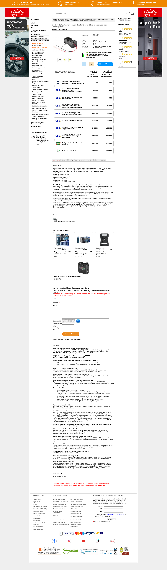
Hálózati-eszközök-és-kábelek (40, 114)
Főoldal (55, 19)
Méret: (84, 42)
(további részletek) (106, 46)
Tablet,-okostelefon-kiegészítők (38, 76)
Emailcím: (56, 302)
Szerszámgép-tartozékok (39, 68)
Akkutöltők (34, 25)
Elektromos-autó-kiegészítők (40, 41)
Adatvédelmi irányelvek (73, 339)
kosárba (105, 64)
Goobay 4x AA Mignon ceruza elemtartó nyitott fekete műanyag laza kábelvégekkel (42, 139)
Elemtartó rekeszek (103, 19)
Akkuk (33, 23)
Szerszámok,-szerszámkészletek (37, 70)
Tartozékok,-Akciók (37, 43)
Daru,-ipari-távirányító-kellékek (38, 103)
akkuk (72, 559)
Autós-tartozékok (37, 74)
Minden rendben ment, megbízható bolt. (127, 31)
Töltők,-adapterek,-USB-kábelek (38, 31)
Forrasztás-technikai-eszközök (38, 62)
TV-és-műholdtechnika (38, 116)
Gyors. (127, 56)
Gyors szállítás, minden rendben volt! (127, 40)
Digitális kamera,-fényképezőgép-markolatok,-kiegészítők (40, 81)
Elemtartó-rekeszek (90, 19)
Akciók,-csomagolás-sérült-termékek (40, 111)
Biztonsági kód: (57, 321)
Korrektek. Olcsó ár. (127, 49)
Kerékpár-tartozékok (38, 85)
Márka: (84, 45)
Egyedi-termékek (36, 126)
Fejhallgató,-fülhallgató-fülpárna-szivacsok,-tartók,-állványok (39, 54)
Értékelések (123, 24)
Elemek (33, 28)
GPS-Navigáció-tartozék (39, 108)
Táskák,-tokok (36, 87)
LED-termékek (35, 34)
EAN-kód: (85, 48)
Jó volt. (127, 64)
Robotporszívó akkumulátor (57, 511)
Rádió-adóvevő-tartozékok (39, 106)
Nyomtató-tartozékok (38, 96)
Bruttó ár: (85, 35)
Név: (54, 298)
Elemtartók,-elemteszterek (40, 48)
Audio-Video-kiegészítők (39, 50)
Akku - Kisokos (84, 291)
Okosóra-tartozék (37, 94)
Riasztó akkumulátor (77, 517)
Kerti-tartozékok (36, 45)
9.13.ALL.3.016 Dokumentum (64, 221)
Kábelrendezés (36, 57)
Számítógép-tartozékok (38, 59)
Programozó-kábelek (38, 65)
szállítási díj (101, 485)
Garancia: (85, 46)
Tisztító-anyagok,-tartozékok (40, 89)
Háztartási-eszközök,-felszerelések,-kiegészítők (39, 37)
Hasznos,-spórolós (37, 92)
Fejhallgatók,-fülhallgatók (39, 119)
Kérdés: (55, 305)
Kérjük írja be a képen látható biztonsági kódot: (57, 326)
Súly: (83, 43)
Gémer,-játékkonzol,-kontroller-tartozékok (38, 99)
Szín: (83, 40)
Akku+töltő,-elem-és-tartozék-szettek (37, 123)
